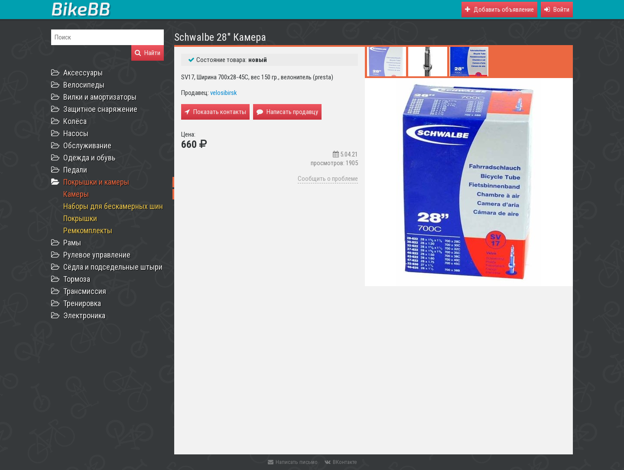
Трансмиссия (84, 291)
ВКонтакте (341, 462)
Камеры (76, 194)
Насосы (75, 133)
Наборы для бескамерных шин (113, 206)
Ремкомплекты (87, 230)
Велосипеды (83, 84)
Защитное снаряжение (100, 109)
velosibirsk (223, 93)
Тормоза (76, 279)
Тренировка (82, 303)
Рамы (72, 242)
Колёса (75, 121)
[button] (557, 9)
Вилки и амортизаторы (99, 96)
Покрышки (80, 218)
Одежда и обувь (89, 157)
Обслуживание (87, 145)
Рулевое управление (96, 254)
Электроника (84, 315)
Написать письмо (293, 462)
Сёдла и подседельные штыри (112, 266)
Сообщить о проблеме (328, 179)
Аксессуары (83, 72)
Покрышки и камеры (96, 181)
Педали (75, 169)
